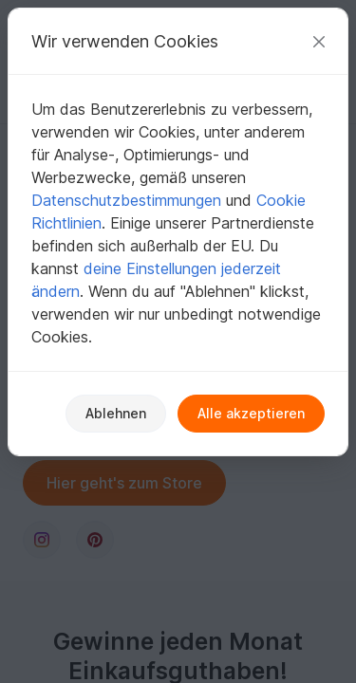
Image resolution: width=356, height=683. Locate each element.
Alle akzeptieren (251, 413)
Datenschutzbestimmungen (126, 200)
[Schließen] (319, 41)
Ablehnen (115, 413)
